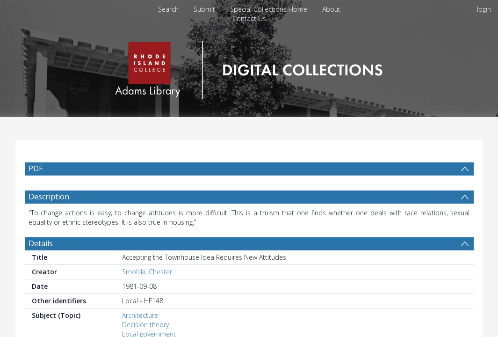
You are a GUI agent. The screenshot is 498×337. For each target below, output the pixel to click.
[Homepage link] (249, 68)
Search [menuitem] (168, 9)
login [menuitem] (484, 9)
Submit (204, 9)
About (331, 9)
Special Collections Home (268, 9)
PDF (36, 168)
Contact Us (249, 18)
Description (49, 219)
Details (41, 266)
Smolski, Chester (147, 294)
